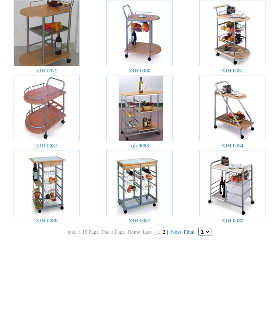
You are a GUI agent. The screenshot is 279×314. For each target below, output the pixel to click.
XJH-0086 (47, 221)
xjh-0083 (139, 146)
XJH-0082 (47, 146)
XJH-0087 (139, 221)
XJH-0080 (139, 71)
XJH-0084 (232, 146)
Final (189, 232)
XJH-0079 (47, 71)
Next (176, 232)
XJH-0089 (232, 221)
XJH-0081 (232, 71)
